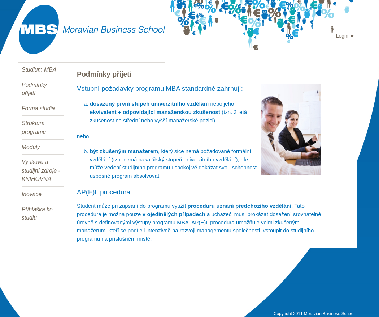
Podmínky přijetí (34, 89)
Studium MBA (39, 70)
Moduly (31, 147)
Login (342, 36)
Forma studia (38, 108)
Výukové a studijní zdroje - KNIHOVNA (41, 170)
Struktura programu (34, 127)
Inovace (32, 194)
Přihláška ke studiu (37, 213)
